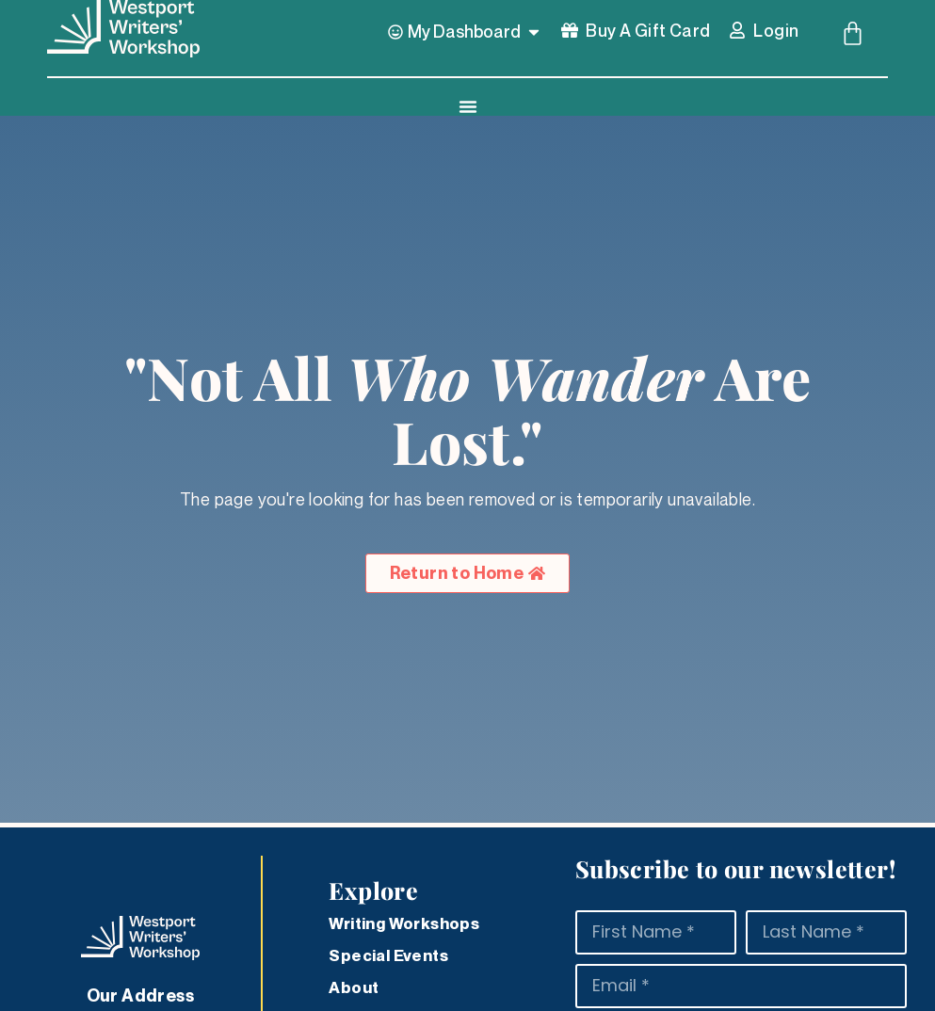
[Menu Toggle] (468, 106)
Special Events (388, 955)
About (354, 987)
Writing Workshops (404, 923)
